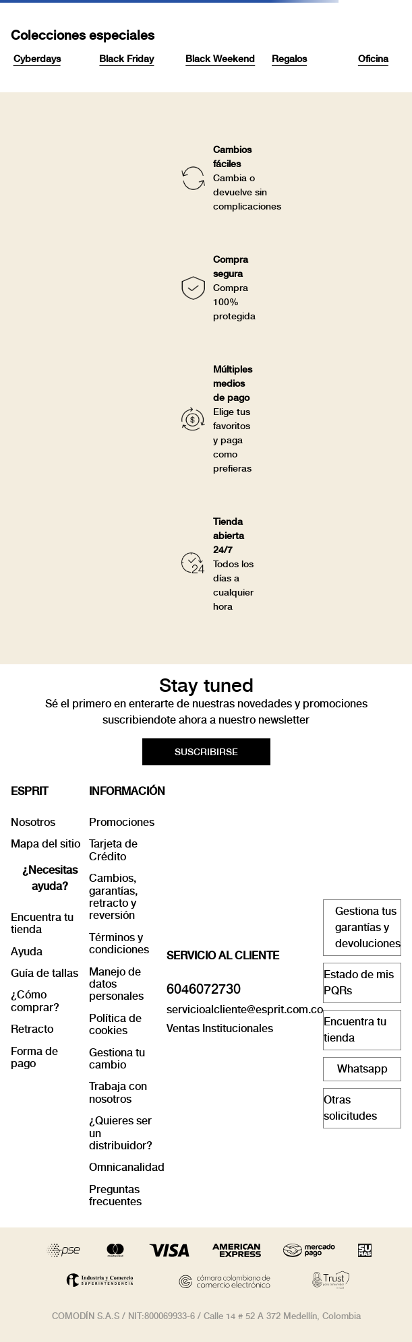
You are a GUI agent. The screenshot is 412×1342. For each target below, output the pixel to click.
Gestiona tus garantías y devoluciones (368, 927)
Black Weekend (220, 58)
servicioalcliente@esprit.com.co (245, 1009)
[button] (206, 751)
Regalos (289, 58)
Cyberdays (37, 58)
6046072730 (204, 989)
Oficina (373, 58)
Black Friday (126, 58)
